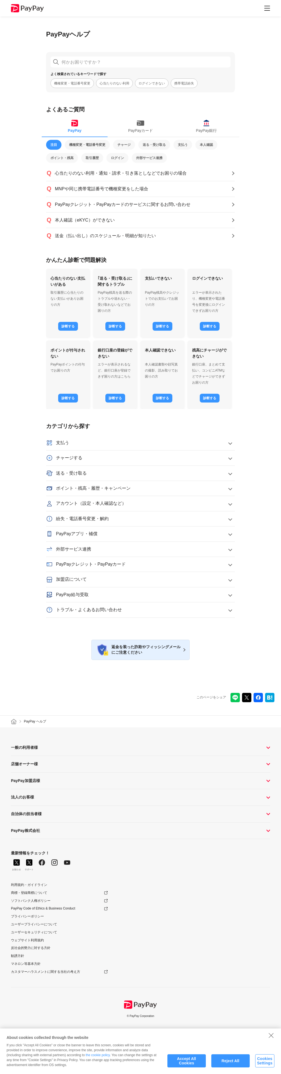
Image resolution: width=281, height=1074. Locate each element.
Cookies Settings (264, 1064)
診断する (68, 326)
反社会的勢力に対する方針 (30, 948)
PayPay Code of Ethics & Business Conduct (43, 908)
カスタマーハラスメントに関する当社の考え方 (45, 972)
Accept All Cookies (186, 1064)
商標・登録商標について (29, 893)
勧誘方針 (17, 956)
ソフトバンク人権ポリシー (30, 901)
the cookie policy (98, 1059)
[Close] (271, 1039)
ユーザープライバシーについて (34, 924)
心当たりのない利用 (114, 83)
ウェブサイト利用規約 (27, 940)
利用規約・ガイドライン (29, 885)
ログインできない (152, 83)
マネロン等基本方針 (26, 964)
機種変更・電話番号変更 (72, 83)
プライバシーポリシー (27, 916)
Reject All (230, 1064)
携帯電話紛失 (184, 83)
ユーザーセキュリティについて (34, 932)
